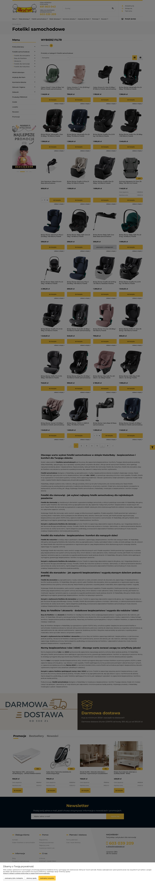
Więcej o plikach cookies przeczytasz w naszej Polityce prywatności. (26, 873)
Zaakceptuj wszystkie (47, 878)
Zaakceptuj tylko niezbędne (14, 878)
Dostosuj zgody (31, 878)
